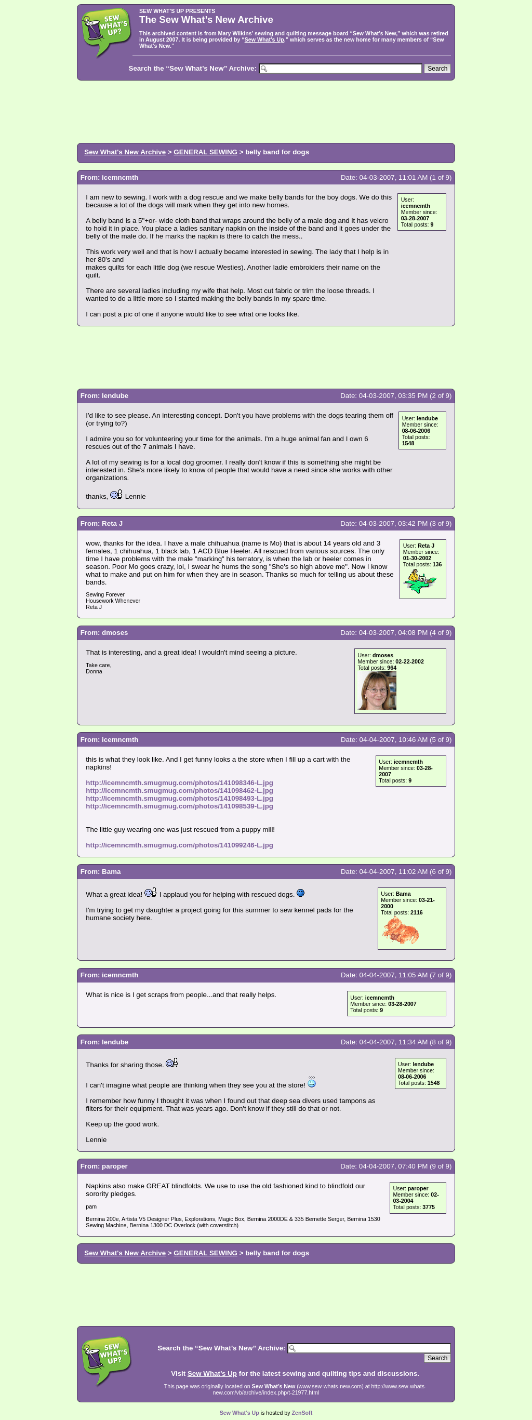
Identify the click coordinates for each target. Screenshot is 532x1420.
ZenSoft (302, 1413)
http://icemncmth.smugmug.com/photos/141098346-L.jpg (179, 783)
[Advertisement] (266, 110)
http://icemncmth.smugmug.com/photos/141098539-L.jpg (179, 806)
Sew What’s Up (264, 39)
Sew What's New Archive (125, 152)
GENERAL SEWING (205, 152)
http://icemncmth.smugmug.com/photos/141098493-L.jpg (179, 798)
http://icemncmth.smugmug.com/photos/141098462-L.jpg (179, 790)
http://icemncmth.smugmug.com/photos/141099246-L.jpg (179, 845)
